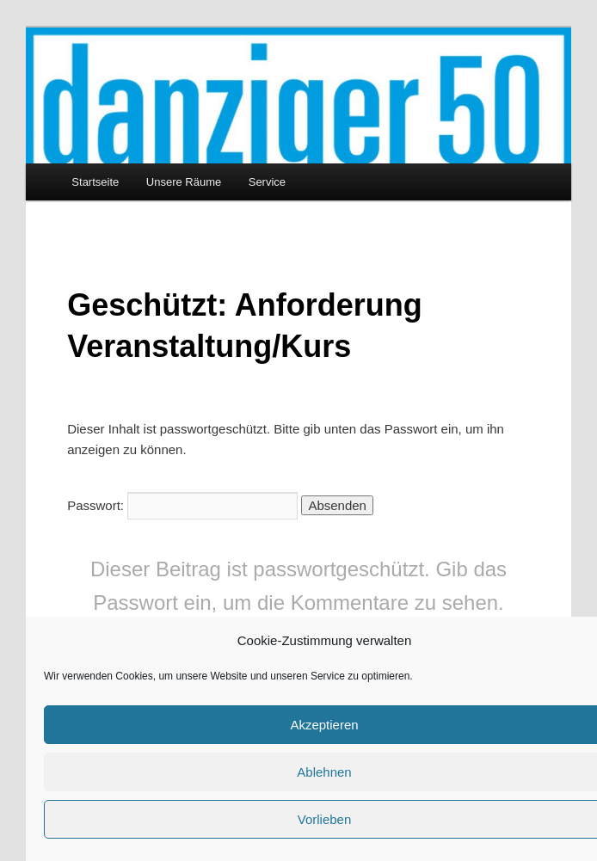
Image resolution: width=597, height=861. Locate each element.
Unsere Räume (183, 181)
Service (267, 181)
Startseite (95, 181)
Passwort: (182, 505)
